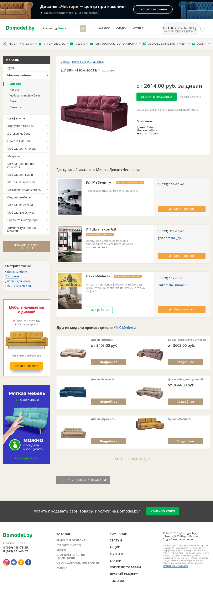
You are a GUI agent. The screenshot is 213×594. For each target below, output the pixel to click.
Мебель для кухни (20, 175)
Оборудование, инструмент (166, 44)
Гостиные (12, 276)
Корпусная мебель (20, 126)
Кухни (11, 68)
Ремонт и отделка (20, 44)
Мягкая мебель (19, 75)
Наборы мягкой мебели (25, 95)
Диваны (15, 84)
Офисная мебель (19, 141)
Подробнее (108, 362)
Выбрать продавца (156, 97)
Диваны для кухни (17, 281)
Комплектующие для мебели (22, 229)
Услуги (201, 44)
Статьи (116, 540)
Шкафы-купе (16, 118)
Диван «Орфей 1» (103, 419)
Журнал (138, 28)
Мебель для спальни (22, 148)
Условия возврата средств (175, 565)
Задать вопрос (181, 209)
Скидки (121, 28)
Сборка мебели (16, 272)
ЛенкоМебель (98, 276)
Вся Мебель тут (99, 182)
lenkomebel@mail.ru (173, 285)
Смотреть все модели (133, 459)
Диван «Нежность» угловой (187, 339)
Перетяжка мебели (18, 286)
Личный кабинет (124, 574)
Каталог (104, 28)
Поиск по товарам (125, 567)
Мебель (79, 44)
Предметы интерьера (22, 220)
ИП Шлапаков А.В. (101, 229)
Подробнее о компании (178, 539)
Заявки (115, 560)
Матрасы (13, 156)
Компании (118, 533)
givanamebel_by (169, 238)
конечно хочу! (163, 511)
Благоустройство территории (115, 44)
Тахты (13, 101)
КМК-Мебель (124, 327)
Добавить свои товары (27, 246)
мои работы (99, 310)
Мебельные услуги (20, 212)
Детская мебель (18, 133)
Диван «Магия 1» (103, 379)
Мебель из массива (21, 182)
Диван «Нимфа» (102, 339)
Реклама (117, 580)
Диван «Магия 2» (179, 419)
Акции (115, 547)
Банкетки (15, 107)
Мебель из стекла (20, 205)
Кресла (14, 89)
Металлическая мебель (24, 190)
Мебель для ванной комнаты (21, 165)
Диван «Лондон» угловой (185, 379)
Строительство (53, 44)
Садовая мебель (19, 197)
